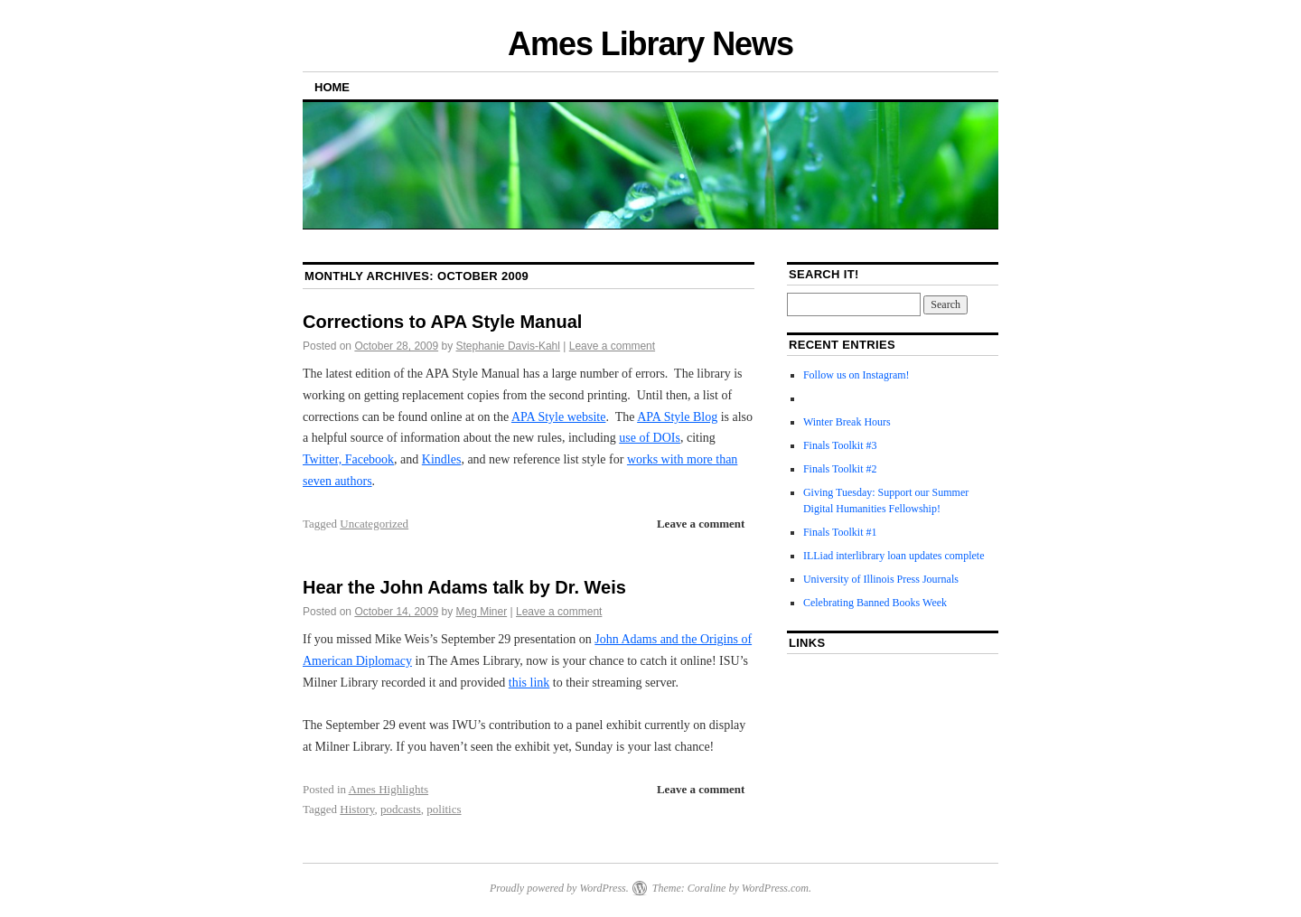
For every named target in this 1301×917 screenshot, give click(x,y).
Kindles (442, 459)
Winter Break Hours (847, 422)
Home (332, 87)
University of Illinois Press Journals (881, 579)
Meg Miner (482, 611)
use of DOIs (649, 437)
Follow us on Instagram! (856, 375)
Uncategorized (374, 523)
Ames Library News (650, 43)
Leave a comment (612, 346)
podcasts (400, 809)
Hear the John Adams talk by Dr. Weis (464, 587)
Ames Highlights (388, 789)
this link (529, 682)
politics (443, 809)
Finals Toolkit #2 (840, 469)
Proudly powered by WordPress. (559, 888)
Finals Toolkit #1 (840, 532)
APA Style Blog (677, 417)
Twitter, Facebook (348, 459)
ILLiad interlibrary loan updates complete (894, 555)
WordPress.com (775, 888)
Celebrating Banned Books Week (875, 602)
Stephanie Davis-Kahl (508, 346)
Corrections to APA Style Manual (442, 322)
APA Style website (558, 417)
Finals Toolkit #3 (840, 445)
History (357, 809)
